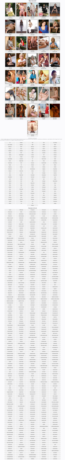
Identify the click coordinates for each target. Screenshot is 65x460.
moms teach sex (43, 406)
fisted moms (32, 319)
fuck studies (10, 329)
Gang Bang (55, 168)
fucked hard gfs (55, 329)
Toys (32, 203)
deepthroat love (55, 286)
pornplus (21, 442)
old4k (44, 428)
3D (9, 142)
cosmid (10, 272)
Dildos (55, 158)
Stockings (32, 199)
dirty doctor (32, 290)
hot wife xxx (21, 359)
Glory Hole (21, 170)
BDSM (44, 144)
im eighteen (44, 363)
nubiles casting (55, 424)
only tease (32, 430)
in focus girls (32, 365)
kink (32, 377)
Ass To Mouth (10, 144)
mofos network (10, 402)
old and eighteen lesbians (44, 426)
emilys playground (43, 102)
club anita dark (44, 266)
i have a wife (44, 361)
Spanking (55, 197)
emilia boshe (55, 300)
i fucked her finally (32, 361)
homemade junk (21, 355)
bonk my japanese (55, 246)
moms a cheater (43, 404)
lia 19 (10, 385)
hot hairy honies (55, 357)
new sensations (10, 422)
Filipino (55, 164)
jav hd (10, 371)
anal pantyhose (55, 219)
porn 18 (21, 440)
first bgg (21, 319)
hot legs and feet (10, 359)
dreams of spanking (21, 294)
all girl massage (21, 215)
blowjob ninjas (21, 246)
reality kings (44, 456)
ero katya (10, 304)
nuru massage (10, 426)
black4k (44, 244)
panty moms (55, 432)
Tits (21, 203)
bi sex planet (44, 238)
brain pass (21, 248)
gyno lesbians (32, 343)
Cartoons (55, 152)
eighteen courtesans (55, 296)
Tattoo (21, 201)
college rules (55, 270)
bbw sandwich (55, 234)
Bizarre (44, 148)
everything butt (43, 306)
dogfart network (32, 292)
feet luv (21, 315)
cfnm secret (32, 51)
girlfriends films (32, 335)
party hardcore (55, 434)
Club (10, 156)
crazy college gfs (55, 272)
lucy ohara (9, 389)
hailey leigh (55, 343)
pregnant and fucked (21, 446)
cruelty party (55, 274)
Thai (32, 201)
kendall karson (44, 375)
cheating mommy (43, 260)
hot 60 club (32, 357)
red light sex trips (10, 458)
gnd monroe (32, 341)
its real (10, 369)
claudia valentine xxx (32, 266)
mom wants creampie (55, 402)
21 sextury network (32, 211)
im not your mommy (55, 363)
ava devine (21, 228)
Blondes (55, 148)
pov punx (43, 444)
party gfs (43, 434)
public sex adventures (55, 450)
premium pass (44, 446)
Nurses (55, 183)
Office (10, 185)
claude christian (21, 266)
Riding (10, 193)
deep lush (43, 286)
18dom (21, 211)
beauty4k (55, 236)
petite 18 (43, 436)
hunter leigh (21, 361)
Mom (21, 183)
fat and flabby (10, 315)
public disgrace (21, 450)
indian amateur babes (43, 365)
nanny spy (32, 418)
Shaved (55, 193)
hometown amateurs (32, 355)
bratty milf (43, 248)
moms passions (32, 406)
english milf (32, 302)
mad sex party (44, 389)
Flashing (44, 166)
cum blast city (32, 276)
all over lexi (32, 215)
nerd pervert (55, 420)
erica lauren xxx (55, 302)
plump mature (55, 438)
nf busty (21, 422)
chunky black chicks (44, 264)
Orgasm (44, 185)
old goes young (21, 428)
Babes (55, 144)
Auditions (21, 144)
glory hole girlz (55, 337)
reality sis (55, 456)
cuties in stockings (21, 282)
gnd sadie (55, 341)
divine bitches (21, 292)
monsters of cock (55, 408)
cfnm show (32, 260)
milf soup (21, 68)
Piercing (32, 189)
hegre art (43, 349)
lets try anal (21, 383)
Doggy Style (21, 160)
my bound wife (32, 410)
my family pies (10, 412)
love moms (32, 387)
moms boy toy (10, 406)
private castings (43, 448)
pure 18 (21, 452)
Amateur (21, 142)
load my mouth (55, 385)
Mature (10, 183)
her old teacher (10, 351)
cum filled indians (21, 278)
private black (32, 448)
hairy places (32, 345)
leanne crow (44, 379)
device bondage (32, 288)
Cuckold (55, 156)
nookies (43, 118)
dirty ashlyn (10, 290)
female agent (32, 315)
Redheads (43, 191)
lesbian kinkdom (32, 381)
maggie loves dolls (10, 391)
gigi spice (9, 335)
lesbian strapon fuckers (55, 381)
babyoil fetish (32, 228)
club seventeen (55, 268)
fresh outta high (9, 325)
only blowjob (10, 430)
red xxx (21, 458)
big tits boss (55, 240)
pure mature (32, 34)
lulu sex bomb (21, 389)
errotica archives (55, 304)
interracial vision (43, 367)
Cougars (32, 156)
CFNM (32, 152)
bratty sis (55, 248)
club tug (10, 270)
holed (32, 351)
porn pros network (55, 440)
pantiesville (32, 432)
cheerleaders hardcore (32, 262)
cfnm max (55, 258)
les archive (21, 381)
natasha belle (10, 420)
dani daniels (32, 284)
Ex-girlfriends (44, 162)
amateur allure (55, 215)
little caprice (44, 385)
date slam (9, 286)
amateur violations (32, 217)
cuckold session (10, 276)
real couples (55, 454)
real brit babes (44, 454)
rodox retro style (43, 68)
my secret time (10, 414)
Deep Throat (44, 158)
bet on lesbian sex (21, 238)
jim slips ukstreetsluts (32, 371)
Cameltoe (43, 152)
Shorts (10, 195)
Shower (21, 195)
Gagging (43, 168)
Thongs (44, 201)
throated (32, 102)
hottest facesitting (32, 359)
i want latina (32, 363)
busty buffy (32, 254)
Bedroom (32, 146)
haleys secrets (55, 345)
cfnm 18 (44, 258)
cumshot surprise (32, 280)
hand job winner (9, 347)
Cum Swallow (10, 158)
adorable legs (21, 213)
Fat (21, 164)
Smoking (10, 197)
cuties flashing (10, 282)
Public (10, 191)
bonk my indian (43, 246)
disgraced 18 (10, 292)
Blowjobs (10, 150)
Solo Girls (43, 197)
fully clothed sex (9, 331)
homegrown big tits (10, 353)
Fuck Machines (32, 168)
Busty (10, 152)
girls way (21, 337)
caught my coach (21, 258)
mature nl (55, 393)
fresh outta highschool (21, 325)
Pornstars (43, 189)
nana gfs (21, 418)
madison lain (55, 389)
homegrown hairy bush (43, 353)
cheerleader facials (21, 262)
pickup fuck (10, 438)
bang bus (43, 230)
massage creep (21, 393)
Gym (10, 172)
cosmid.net (21, 272)
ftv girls (32, 325)
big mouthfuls (32, 240)
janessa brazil (55, 369)
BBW (32, 144)
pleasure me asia (43, 438)
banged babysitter (32, 232)
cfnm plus (9, 260)
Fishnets (21, 166)
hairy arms (10, 345)
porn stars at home (10, 442)
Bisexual (32, 148)
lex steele (32, 383)
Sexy (44, 193)
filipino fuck (32, 317)
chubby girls (21, 264)
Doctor (10, 160)
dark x (55, 284)
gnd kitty (21, 341)
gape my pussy (10, 333)
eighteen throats (21, 300)
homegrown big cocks (55, 351)
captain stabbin (55, 254)
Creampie (43, 156)
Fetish (44, 164)
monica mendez (32, 408)
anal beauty (32, 219)
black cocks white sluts (21, 244)
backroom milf (55, 51)
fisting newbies (55, 319)
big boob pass (55, 238)
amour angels (10, 219)
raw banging (21, 454)
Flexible (55, 166)
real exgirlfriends (10, 456)
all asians (55, 213)
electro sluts (32, 300)
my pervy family (32, 412)
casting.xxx (21, 256)
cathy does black (43, 256)
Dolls (32, 160)
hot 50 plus (21, 357)
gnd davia (43, 339)
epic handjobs (44, 302)
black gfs (32, 244)
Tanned (10, 201)
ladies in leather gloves (9, 379)
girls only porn (10, 337)
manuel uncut (44, 391)
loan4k (10, 387)
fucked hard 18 (44, 329)
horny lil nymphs (43, 355)
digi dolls (55, 288)
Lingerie (10, 181)
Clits (43, 154)
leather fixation (55, 379)
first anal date (10, 319)
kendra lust (55, 375)
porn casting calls (32, 440)
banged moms (21, 102)
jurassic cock (10, 373)
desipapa (10, 288)
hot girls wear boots (44, 357)
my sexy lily (21, 416)
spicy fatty (32, 135)
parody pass (32, 434)
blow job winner (9, 246)
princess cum (55, 446)
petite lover (55, 436)
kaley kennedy (44, 373)
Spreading (10, 199)
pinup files (32, 438)
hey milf (21, 351)
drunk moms (44, 294)
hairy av (21, 345)
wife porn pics (32, 68)
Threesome (55, 201)
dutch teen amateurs (21, 296)
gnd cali (32, 339)
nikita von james (55, 422)
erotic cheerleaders (44, 304)
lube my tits (44, 387)
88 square (9, 213)
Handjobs (43, 172)
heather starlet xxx (10, 349)
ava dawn (10, 228)
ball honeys (32, 230)
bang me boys (55, 230)
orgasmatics (44, 430)
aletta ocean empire (32, 213)
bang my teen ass (10, 232)
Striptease (55, 199)
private (21, 448)
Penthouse (21, 189)
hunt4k (10, 361)
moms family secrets (21, 406)
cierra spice (55, 264)
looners (21, 387)
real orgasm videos (21, 456)
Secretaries (32, 193)
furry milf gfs (21, 331)
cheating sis (55, 260)
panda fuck (21, 432)
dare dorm (43, 284)
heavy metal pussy (32, 349)
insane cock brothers (32, 367)
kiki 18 (10, 377)
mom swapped (44, 402)
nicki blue (43, 422)
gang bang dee (43, 331)
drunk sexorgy (55, 294)
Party (10, 189)
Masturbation (55, 181)
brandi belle (32, 248)
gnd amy (21, 339)
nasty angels (44, 418)
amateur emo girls (10, 217)
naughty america (21, 420)
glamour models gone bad (32, 337)
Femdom (32, 164)
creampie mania (43, 274)
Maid (32, 181)
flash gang (10, 321)
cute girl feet (55, 280)
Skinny (32, 195)
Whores (32, 205)
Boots (32, 150)
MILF (21, 181)
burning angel (10, 254)
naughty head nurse (32, 420)
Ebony (44, 160)
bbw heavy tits (44, 234)
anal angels (21, 219)
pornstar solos (21, 444)
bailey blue (21, 230)
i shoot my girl (21, 363)
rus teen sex (55, 458)
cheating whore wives (10, 262)
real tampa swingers (32, 456)
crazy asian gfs (44, 272)
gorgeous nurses (10, 343)
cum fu (32, 278)
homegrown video (55, 353)
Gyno (21, 172)
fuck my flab (21, 327)
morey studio (21, 410)
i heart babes (55, 361)
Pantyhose (43, 187)
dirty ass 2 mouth (21, 290)
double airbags (55, 292)
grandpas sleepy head (21, 343)
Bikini (21, 148)
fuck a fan (55, 325)
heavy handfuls (21, 349)
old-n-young (32, 428)
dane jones (21, 284)
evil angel (55, 306)
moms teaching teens (55, 406)
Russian (21, 193)
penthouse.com (32, 436)
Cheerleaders (21, 154)
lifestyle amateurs (21, 385)
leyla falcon (55, 383)
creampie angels (21, 274)
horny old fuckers (55, 355)
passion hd (10, 436)
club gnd (10, 268)
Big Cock (55, 146)
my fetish (21, 412)
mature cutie (44, 393)
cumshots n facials (44, 280)
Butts (21, 152)
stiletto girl (21, 51)
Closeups (55, 154)
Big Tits (10, 148)
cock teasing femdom (32, 270)
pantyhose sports (21, 434)
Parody (55, 187)
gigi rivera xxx (55, 333)
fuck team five (21, 329)
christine (10, 264)
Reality (32, 191)
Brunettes (43, 150)
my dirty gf (43, 410)
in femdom (21, 365)
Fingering (9, 166)
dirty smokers (44, 290)
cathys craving (55, 256)
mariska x (55, 391)
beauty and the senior (32, 236)
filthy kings (44, 317)
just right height (21, 373)
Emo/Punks (10, 162)
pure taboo (55, 452)
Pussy (21, 191)
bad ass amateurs (10, 230)
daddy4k (55, 282)
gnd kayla (9, 341)
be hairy (10, 236)
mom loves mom (32, 402)
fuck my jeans (44, 327)
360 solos (55, 211)
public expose (32, 450)
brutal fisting (32, 252)
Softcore (32, 197)
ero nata (21, 304)
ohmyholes (32, 426)
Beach (21, 146)
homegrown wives (10, 355)
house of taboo (44, 359)
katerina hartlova (55, 373)
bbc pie (21, 234)
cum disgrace (44, 276)
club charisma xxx (55, 266)
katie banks (10, 375)
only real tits (21, 430)
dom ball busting (43, 292)
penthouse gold (21, 436)
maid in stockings (32, 391)
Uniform (44, 203)
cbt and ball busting (32, 258)
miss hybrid (55, 68)
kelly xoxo (32, 375)
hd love (44, 347)
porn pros (43, 440)
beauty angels (44, 236)
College (21, 156)
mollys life (21, 402)
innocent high (21, 367)
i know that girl (10, 363)
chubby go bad (32, 264)
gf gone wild (21, 333)
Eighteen (55, 160)
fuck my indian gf (32, 327)
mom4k (21, 404)
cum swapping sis (10, 280)
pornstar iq (44, 442)
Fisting (32, 166)
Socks (21, 197)
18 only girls (44, 209)
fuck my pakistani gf (55, 327)
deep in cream (32, 286)
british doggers (55, 250)
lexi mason (43, 383)
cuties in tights (10, 51)
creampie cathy (32, 274)
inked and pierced (10, 367)
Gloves (32, 170)
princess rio (10, 448)
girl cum (21, 335)
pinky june (21, 438)
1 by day (10, 209)
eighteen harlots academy (21, 298)
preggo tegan (10, 446)
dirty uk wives (55, 290)
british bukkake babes (32, 250)
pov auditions (32, 444)
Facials (10, 164)
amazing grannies (55, 217)
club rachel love (54, 34)
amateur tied (21, 217)
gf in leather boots (32, 333)
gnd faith (55, 339)
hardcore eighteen (32, 347)
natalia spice (55, 418)
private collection (10, 450)
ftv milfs (44, 325)
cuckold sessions (21, 276)
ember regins (44, 300)
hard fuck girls (21, 347)
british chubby (44, 250)
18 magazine (32, 209)
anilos (10, 34)
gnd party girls (44, 341)
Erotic (21, 162)
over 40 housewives (10, 432)
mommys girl (33, 404)
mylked (10, 418)
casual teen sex (32, 256)
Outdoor (10, 187)
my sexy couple (32, 414)
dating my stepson (21, 286)
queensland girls (9, 454)
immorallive (10, 365)
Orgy (55, 185)
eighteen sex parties (10, 300)
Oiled (21, 185)
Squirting (21, 199)
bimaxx (21, 242)
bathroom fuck (55, 232)
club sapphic (44, 268)
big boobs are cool (21, 240)
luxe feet (32, 389)
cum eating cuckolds (55, 276)
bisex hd (32, 242)
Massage (43, 181)
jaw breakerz (21, 371)
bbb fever (9, 234)
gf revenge (44, 333)
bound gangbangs (10, 248)
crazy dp (10, 274)
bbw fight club (32, 234)
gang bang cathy (32, 331)
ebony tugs (32, 296)
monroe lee (44, 408)
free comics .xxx (55, 323)
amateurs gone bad (44, 217)
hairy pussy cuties (44, 345)
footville (10, 323)
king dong (21, 377)
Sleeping (55, 195)
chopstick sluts (55, 262)
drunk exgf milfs (10, 118)
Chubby (32, 154)
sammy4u (10, 85)
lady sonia (21, 379)
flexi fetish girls (32, 321)
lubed (55, 387)
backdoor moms (43, 228)
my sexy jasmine (55, 414)
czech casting (21, 34)
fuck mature (10, 327)
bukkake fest (55, 252)
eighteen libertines (44, 298)
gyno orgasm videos (44, 343)
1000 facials (21, 209)
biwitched (55, 242)
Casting (10, 154)
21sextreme (44, 211)
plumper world (10, 440)
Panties (32, 187)
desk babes (21, 288)
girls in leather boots (44, 335)
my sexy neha (32, 416)
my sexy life (10, 416)
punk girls (9, 452)
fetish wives (21, 317)
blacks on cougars (55, 244)
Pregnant (55, 189)
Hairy (32, 172)
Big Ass (44, 146)
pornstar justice (55, 442)
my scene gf (55, 412)
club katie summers (21, 268)
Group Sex (55, 170)
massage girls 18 (32, 393)
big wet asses (10, 242)
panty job (43, 432)
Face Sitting (55, 162)
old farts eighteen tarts (55, 426)
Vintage (55, 203)
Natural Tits (32, 183)
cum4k (21, 280)
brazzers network (10, 250)
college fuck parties (44, 270)
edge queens (44, 296)
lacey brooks (55, 377)
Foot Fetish (10, 168)
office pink (21, 426)
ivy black (32, 369)
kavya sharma (21, 375)
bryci (44, 252)
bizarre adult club (10, 244)
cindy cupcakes (10, 266)
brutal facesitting (21, 252)
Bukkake (55, 150)
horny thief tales (9, 357)
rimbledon (32, 458)
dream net (10, 68)
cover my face (32, 272)
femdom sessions (55, 315)
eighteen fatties (9, 298)
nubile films (32, 424)
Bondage (21, 150)
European (32, 162)
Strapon (44, 199)
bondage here (32, 246)
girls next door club (55, 335)
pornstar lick (10, 444)
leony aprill (10, 381)
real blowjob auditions (32, 454)
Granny (44, 170)
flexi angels (21, 321)
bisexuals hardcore (44, 242)
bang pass (21, 232)
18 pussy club (55, 209)
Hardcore (55, 172)
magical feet (21, 391)
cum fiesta (9, 278)
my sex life (21, 414)
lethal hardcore (10, 383)
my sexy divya (44, 414)
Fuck (21, 168)
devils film (43, 288)
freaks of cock (44, 323)
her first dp (55, 349)
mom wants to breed (10, 404)
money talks (21, 408)
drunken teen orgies (10, 296)
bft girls (32, 238)
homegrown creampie (21, 353)
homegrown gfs (32, 353)
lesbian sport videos (44, 381)
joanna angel (55, 371)
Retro (55, 191)
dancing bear (10, 284)
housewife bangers (55, 359)
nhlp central (32, 422)
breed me (21, 250)
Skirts (44, 195)
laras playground (32, 379)
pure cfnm (32, 452)
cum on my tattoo (55, 278)
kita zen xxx (44, 377)
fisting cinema (44, 319)
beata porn (21, 236)
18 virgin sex (10, 211)
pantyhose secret (10, 434)
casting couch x (10, 256)
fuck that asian (32, 329)
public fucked (44, 450)
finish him (55, 317)
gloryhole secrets (10, 339)
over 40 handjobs (55, 430)
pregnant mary (32, 446)
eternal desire (10, 306)
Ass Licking (55, 142)
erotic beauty (33, 304)
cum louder (43, 278)
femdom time (10, 317)
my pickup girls (43, 412)
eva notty (32, 306)
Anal (32, 142)
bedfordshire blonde (10, 238)
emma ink (21, 302)
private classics (55, 448)
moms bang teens (55, 404)
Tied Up (10, 203)
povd (55, 444)
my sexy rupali (44, 416)
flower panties (55, 321)
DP (32, 158)
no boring (9, 424)
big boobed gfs (10, 240)
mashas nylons (10, 393)
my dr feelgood (55, 410)
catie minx (9, 258)
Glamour (10, 170)
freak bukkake (21, 323)
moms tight (10, 408)
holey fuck (43, 351)
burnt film (21, 254)
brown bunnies (10, 252)
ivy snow (43, 369)
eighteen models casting (55, 298)
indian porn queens (55, 365)
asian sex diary (43, 51)
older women (33, 85)
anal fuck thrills (43, 219)
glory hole (43, 337)
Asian (44, 142)
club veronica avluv (21, 270)
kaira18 (32, 373)
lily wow (32, 385)
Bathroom (9, 146)
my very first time (55, 416)
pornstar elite (32, 442)
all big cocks (10, 215)
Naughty (43, 183)
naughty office (44, 420)
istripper (55, 367)
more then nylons (10, 410)
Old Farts (32, 185)
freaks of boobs (32, 323)
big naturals (10, 102)
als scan (44, 215)
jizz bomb (43, 371)
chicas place (43, 34)
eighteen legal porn (32, 298)
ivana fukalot (21, 369)
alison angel (44, 213)
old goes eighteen (10, 428)
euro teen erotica (21, 306)
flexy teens (43, 321)
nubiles (44, 424)
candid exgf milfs (43, 254)
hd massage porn (55, 347)
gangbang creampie (55, 331)
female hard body (43, 315)
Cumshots (21, 158)
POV (21, 187)
